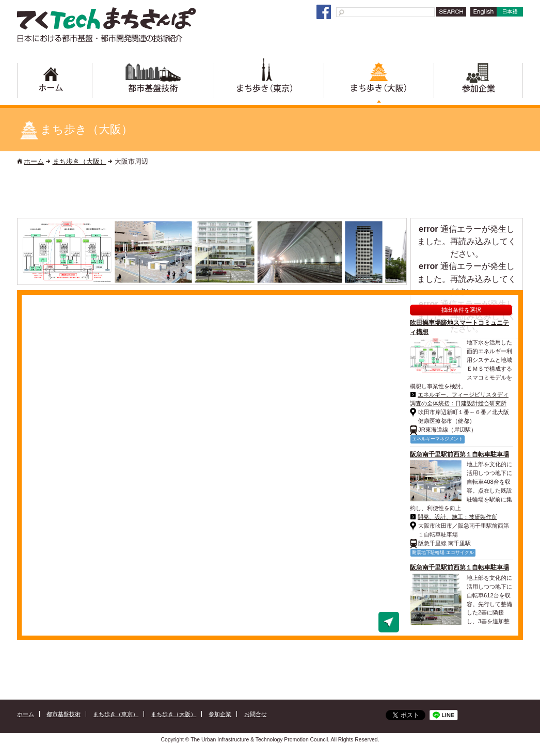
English (481, 16)
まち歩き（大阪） (379, 83)
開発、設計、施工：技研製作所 (457, 517)
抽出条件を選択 (461, 310)
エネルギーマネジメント (437, 438)
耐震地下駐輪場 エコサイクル (443, 552)
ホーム (54, 83)
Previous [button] (27, 252)
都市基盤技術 (153, 83)
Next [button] (399, 252)
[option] (67, 252)
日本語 (509, 16)
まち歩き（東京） (269, 83)
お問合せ (255, 714)
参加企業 (478, 83)
